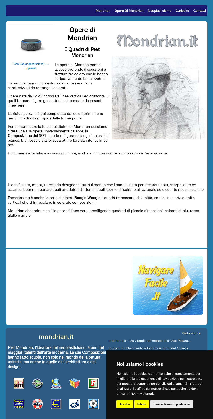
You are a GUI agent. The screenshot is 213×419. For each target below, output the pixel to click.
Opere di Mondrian (128, 11)
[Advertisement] (106, 168)
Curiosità (182, 11)
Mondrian (102, 11)
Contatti (199, 11)
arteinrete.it (117, 341)
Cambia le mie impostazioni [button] (172, 404)
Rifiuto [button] (141, 404)
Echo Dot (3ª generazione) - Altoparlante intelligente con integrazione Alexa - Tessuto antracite (31, 63)
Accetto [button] (125, 404)
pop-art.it (116, 348)
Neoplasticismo (159, 11)
